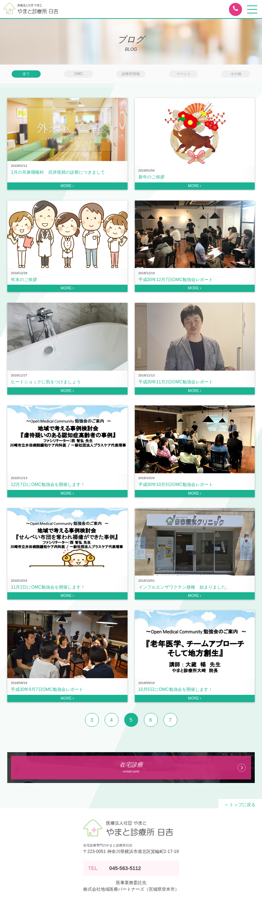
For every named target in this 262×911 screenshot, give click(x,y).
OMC (78, 74)
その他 (235, 74)
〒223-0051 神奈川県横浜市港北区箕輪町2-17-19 (131, 851)
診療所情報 (131, 74)
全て (26, 74)
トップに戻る (240, 804)
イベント (183, 74)
